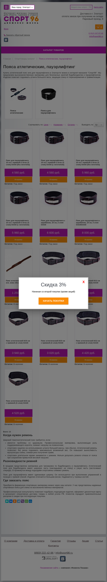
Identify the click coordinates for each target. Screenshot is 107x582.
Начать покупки (53, 301)
